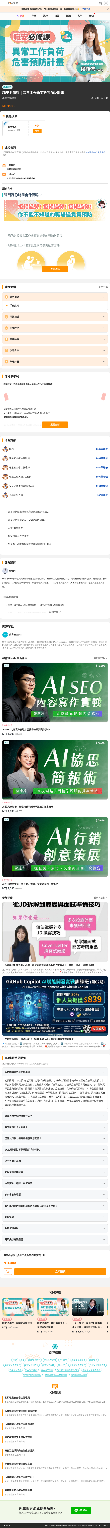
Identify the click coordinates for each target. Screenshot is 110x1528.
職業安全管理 (48, 1364)
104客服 (6, 1526)
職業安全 (93, 1360)
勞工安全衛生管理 (78, 1364)
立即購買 (60, 1271)
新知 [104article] (92, 15)
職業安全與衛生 (78, 1360)
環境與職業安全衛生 (32, 1374)
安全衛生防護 (50, 1360)
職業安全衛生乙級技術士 (56, 1374)
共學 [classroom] (80, 16)
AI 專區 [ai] (20, 16)
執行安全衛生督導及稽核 (68, 1369)
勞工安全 (62, 1364)
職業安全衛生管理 (13, 1364)
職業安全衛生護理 (79, 1374)
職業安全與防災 (31, 1364)
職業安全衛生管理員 (91, 1369)
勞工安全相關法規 (97, 1364)
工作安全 (64, 1360)
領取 (37, 131)
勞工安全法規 (31, 1369)
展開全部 (55, 269)
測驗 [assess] (68, 16)
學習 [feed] (34, 16)
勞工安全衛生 (47, 1369)
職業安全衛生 (34, 1360)
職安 (22, 1360)
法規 (15, 1360)
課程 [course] (45, 16)
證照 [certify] (57, 16)
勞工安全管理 (15, 1369)
